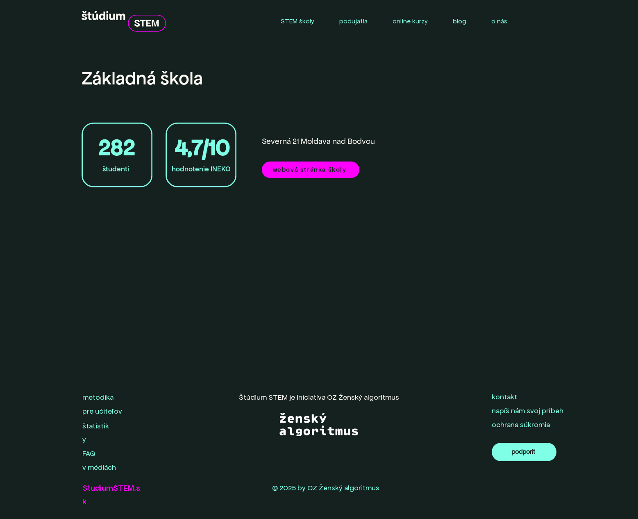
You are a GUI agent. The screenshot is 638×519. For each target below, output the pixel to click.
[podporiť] (524, 452)
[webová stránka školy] (310, 170)
